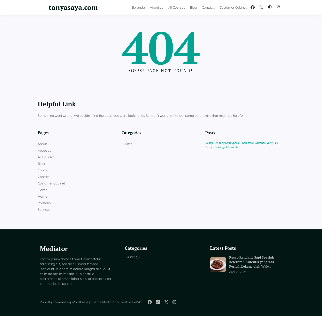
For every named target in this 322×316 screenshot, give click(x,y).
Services (44, 209)
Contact (43, 170)
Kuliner (127, 144)
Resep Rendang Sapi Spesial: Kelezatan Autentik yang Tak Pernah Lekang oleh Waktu (241, 145)
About (42, 144)
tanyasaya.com (73, 7)
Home (42, 190)
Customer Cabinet (51, 183)
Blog (41, 163)
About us (44, 150)
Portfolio (44, 203)
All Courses (46, 157)
